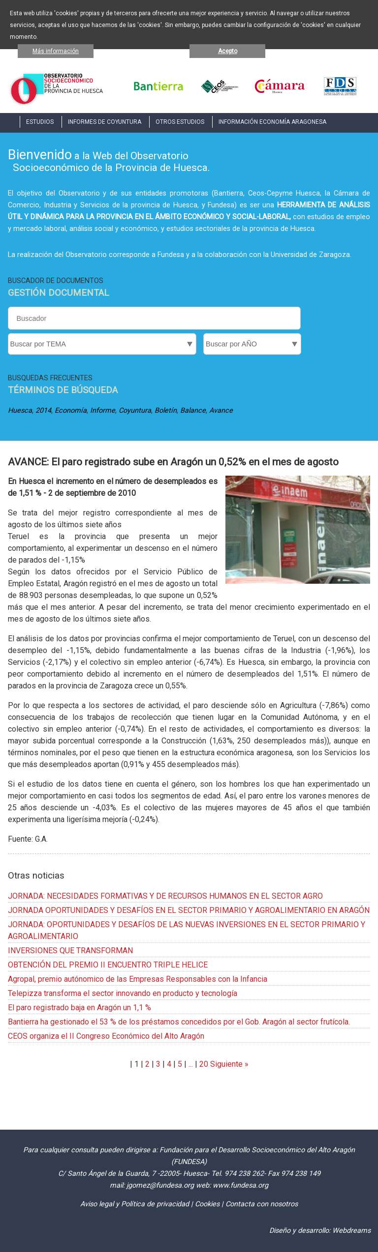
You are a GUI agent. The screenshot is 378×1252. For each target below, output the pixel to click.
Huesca (20, 410)
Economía (71, 410)
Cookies (207, 1204)
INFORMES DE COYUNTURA (104, 121)
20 (203, 1064)
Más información (55, 51)
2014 (43, 410)
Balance (193, 410)
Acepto (227, 51)
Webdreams (351, 1230)
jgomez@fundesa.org (160, 1185)
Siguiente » (228, 1064)
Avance (221, 410)
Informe (102, 410)
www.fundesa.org (240, 1185)
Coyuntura (135, 410)
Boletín (166, 410)
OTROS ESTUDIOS (180, 121)
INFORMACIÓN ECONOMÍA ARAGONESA (272, 121)
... (191, 1064)
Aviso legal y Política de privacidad (134, 1204)
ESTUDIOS (40, 121)
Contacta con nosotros (261, 1204)
